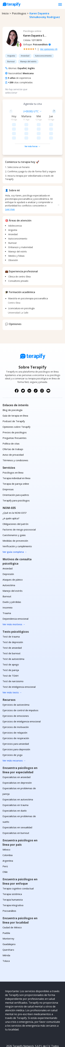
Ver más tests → (12, 673)
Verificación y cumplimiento (17, 527)
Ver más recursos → (14, 742)
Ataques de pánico (13, 561)
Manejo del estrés (13, 572)
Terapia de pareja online (16, 465)
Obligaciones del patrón (15, 505)
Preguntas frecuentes (14, 419)
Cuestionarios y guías (14, 516)
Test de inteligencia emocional (19, 668)
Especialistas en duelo (15, 792)
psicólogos (19, 13)
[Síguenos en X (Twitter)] (23, 372)
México (6, 831)
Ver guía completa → (15, 533)
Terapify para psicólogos (16, 482)
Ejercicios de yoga (12, 736)
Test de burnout (11, 634)
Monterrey (8, 920)
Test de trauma (11, 618)
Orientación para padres (16, 476)
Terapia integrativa (13, 886)
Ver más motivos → (14, 605)
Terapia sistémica (12, 875)
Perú (5, 847)
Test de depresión (13, 623)
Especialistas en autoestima (18, 780)
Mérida (6, 936)
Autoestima (9, 566)
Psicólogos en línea (13, 454)
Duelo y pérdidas (12, 583)
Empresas (8, 470)
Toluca (6, 942)
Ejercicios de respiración (16, 719)
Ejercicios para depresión (16, 730)
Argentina (8, 842)
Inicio (5, 13)
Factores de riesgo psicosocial (19, 511)
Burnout (7, 577)
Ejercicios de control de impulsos (20, 691)
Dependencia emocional (15, 600)
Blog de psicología (12, 391)
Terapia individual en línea (16, 459)
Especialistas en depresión (17, 764)
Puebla (6, 914)
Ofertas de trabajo (13, 430)
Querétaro (8, 931)
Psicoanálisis (9, 892)
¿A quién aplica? (11, 499)
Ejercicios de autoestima (16, 686)
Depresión (8, 555)
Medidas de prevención (15, 522)
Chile (5, 853)
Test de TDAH (11, 657)
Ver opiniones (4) (48, 49)
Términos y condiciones (15, 441)
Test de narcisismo (13, 662)
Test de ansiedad (12, 629)
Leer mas (10, 190)
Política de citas (11, 425)
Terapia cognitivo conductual (18, 870)
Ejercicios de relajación (15, 714)
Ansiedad (8, 549)
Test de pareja (11, 651)
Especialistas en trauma (15, 786)
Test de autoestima (13, 640)
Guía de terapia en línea (15, 397)
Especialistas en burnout (16, 814)
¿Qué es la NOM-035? (15, 494)
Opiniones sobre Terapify (16, 408)
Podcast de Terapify (14, 402)
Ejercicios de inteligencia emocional (22, 702)
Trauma (7, 594)
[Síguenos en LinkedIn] (29, 372)
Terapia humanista (13, 881)
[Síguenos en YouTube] (48, 372)
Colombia (8, 836)
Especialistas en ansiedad (16, 758)
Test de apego (11, 646)
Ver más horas (32, 128)
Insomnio (8, 589)
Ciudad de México (12, 908)
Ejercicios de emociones (16, 697)
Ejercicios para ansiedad (16, 725)
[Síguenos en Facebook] (17, 372)
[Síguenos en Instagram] (42, 372)
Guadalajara (9, 925)
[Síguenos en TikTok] (36, 372)
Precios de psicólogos (15, 413)
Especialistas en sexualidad (17, 808)
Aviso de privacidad (13, 436)
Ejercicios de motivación (16, 708)
